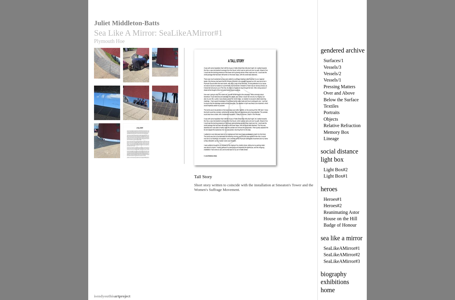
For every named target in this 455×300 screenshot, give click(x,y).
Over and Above (339, 93)
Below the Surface (341, 99)
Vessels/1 (332, 80)
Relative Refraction (342, 125)
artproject (112, 296)
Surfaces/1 (334, 60)
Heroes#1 (333, 199)
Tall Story (136, 143)
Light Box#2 (336, 169)
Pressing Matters (339, 86)
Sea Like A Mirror (107, 68)
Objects (331, 119)
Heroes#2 (333, 205)
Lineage (331, 138)
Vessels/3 (332, 67)
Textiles (331, 106)
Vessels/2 (332, 73)
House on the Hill (340, 218)
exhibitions (335, 281)
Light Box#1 (336, 176)
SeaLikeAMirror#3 (342, 261)
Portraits (332, 112)
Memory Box (336, 132)
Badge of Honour (340, 225)
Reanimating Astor (341, 212)
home (328, 290)
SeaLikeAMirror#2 (342, 254)
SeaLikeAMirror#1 (342, 248)
